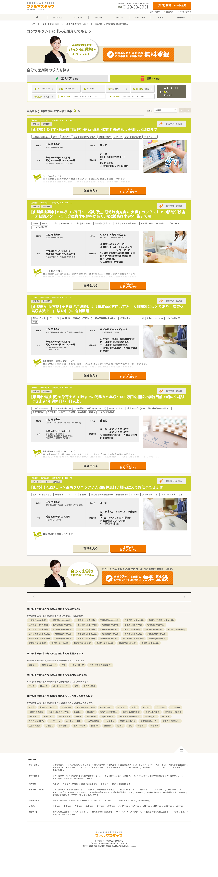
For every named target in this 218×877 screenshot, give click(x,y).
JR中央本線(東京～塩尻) (77, 23)
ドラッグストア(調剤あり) (100, 665)
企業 (63, 665)
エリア (67, 78)
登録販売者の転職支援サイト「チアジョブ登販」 (165, 811)
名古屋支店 (123, 806)
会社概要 (170, 11)
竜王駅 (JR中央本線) (86, 638)
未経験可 (146, 707)
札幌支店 (56, 806)
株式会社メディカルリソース (65, 814)
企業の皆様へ (155, 11)
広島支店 (168, 806)
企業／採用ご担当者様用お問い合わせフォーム (72, 778)
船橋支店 (89, 806)
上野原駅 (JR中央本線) (85, 620)
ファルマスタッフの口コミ (79, 764)
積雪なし (141, 725)
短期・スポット (80, 725)
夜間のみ (95, 725)
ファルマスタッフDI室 (76, 792)
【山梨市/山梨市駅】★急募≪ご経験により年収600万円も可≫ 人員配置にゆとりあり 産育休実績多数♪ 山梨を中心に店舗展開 (107, 308)
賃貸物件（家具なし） (171, 721)
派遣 (76, 686)
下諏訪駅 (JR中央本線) (109, 620)
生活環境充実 (34, 725)
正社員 (32, 686)
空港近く (49, 725)
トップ (32, 23)
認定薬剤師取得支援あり (129, 716)
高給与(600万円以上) (108, 712)
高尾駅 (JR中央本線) (150, 643)
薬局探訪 (139, 792)
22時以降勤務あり (127, 721)
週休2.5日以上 (106, 707)
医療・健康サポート (127, 800)
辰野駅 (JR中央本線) (37, 643)
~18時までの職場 (36, 712)
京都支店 (135, 806)
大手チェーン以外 (73, 721)
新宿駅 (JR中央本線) (131, 629)
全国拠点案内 (125, 764)
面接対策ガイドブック (127, 789)
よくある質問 (140, 764)
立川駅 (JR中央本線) (63, 638)
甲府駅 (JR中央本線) (133, 634)
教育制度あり (150, 716)
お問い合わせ (185, 11)
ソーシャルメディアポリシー (91, 767)
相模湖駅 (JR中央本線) (156, 634)
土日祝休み (66, 707)
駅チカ (32, 707)
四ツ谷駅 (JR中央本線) (62, 624)
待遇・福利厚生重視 (89, 784)
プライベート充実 (108, 784)
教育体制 (75, 800)
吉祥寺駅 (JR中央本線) (38, 624)
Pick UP (56, 784)
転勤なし (78, 712)
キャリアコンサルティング (104, 800)
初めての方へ (58, 764)
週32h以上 (121, 707)
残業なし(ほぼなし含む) (59, 712)
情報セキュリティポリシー (64, 767)
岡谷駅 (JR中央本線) (86, 629)
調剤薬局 (32, 665)
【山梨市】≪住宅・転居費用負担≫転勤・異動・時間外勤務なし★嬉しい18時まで (94, 129)
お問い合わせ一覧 (60, 775)
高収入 (120, 725)
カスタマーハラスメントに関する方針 (123, 767)
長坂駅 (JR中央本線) (82, 643)
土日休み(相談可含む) (86, 707)
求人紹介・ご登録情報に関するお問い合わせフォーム (161, 775)
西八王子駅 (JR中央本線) (133, 638)
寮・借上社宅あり (152, 712)
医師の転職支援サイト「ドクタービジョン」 (70, 811)
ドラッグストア (77, 665)
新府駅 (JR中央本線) (153, 629)
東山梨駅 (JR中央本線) (87, 634)
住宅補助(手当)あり (173, 712)
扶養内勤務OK (107, 716)
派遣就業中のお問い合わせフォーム (86, 775)
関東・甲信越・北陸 (50, 23)
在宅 (130, 725)
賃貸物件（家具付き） (149, 721)
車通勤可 (91, 712)
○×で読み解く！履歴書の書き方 (66, 789)
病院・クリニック (49, 665)
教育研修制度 (144, 800)
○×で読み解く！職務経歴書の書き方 (98, 789)
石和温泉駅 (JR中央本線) (39, 638)
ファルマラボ (158, 789)
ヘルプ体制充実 (93, 721)
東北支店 (67, 806)
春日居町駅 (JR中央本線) (39, 634)
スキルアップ (58, 792)
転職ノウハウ (173, 789)
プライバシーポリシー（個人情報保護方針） (168, 764)
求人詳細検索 (99, 764)
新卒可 (134, 707)
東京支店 (100, 806)
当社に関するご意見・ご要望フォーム (120, 775)
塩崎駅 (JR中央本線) (155, 624)
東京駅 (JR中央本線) (63, 634)
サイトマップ (176, 767)
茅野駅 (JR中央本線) (108, 638)
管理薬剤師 (91, 716)
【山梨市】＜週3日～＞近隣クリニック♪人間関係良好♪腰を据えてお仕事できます (97, 487)
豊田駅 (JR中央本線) (157, 638)
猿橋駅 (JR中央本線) (110, 634)
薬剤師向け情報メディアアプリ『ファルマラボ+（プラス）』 (77, 795)
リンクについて (160, 767)
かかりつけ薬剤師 (36, 721)
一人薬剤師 (109, 721)
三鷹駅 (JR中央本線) (37, 620)
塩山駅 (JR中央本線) (133, 624)
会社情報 (112, 764)
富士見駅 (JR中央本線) (38, 629)
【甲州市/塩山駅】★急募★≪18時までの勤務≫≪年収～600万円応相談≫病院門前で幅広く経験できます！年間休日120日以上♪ (107, 399)
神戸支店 (157, 806)
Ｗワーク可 (175, 707)
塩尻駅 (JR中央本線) (110, 624)
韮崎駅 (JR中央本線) (127, 643)
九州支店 (179, 806)
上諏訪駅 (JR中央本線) (60, 620)
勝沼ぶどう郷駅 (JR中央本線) (161, 620)
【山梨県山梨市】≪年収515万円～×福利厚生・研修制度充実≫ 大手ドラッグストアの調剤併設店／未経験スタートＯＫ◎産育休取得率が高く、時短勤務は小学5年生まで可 (108, 214)
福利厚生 (86, 800)
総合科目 (108, 725)
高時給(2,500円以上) (131, 712)
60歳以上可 (48, 716)
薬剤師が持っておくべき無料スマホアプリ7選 (165, 792)
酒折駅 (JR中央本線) (59, 643)
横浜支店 (111, 806)
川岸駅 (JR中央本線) (108, 629)
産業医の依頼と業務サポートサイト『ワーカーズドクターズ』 (117, 811)
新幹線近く (63, 725)
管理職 (78, 716)
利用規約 (146, 767)
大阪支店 (146, 806)
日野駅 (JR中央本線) (176, 629)
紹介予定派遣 (89, 686)
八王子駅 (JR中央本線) (134, 620)
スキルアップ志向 (70, 784)
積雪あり (154, 725)
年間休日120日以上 (48, 707)
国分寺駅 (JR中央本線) (87, 624)
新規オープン (64, 716)
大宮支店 (78, 806)
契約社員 (44, 686)
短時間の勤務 (124, 784)
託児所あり (33, 716)
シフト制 (165, 716)
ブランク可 (160, 707)
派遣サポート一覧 (60, 800)
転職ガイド (144, 789)
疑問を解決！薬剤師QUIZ (100, 792)
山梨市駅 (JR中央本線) (62, 629)
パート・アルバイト (61, 686)
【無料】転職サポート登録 (172, 5)
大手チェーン (55, 721)
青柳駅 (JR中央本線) (105, 643)
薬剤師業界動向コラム (122, 792)
